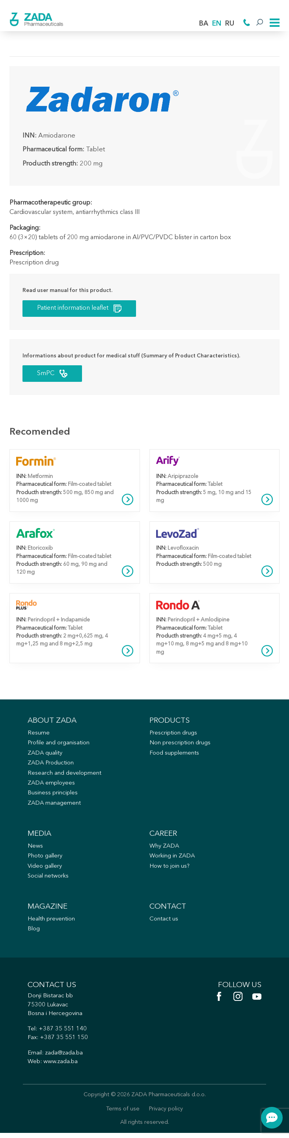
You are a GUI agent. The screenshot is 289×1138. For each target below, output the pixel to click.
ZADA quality (46, 755)
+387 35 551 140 (63, 1033)
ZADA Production (51, 765)
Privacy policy (166, 1114)
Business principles (53, 795)
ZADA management (55, 806)
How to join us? (170, 869)
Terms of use (123, 1114)
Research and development (65, 775)
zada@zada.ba (65, 1058)
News (35, 849)
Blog (34, 933)
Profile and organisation (59, 745)
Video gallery (45, 869)
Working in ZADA (173, 859)
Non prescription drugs (180, 745)
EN (216, 23)
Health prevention (52, 923)
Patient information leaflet (79, 308)
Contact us (163, 923)
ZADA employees (52, 785)
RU (229, 23)
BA (203, 23)
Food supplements (174, 755)
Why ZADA (164, 849)
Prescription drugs (173, 734)
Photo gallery (46, 859)
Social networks (49, 879)
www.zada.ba (61, 1066)
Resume (39, 734)
